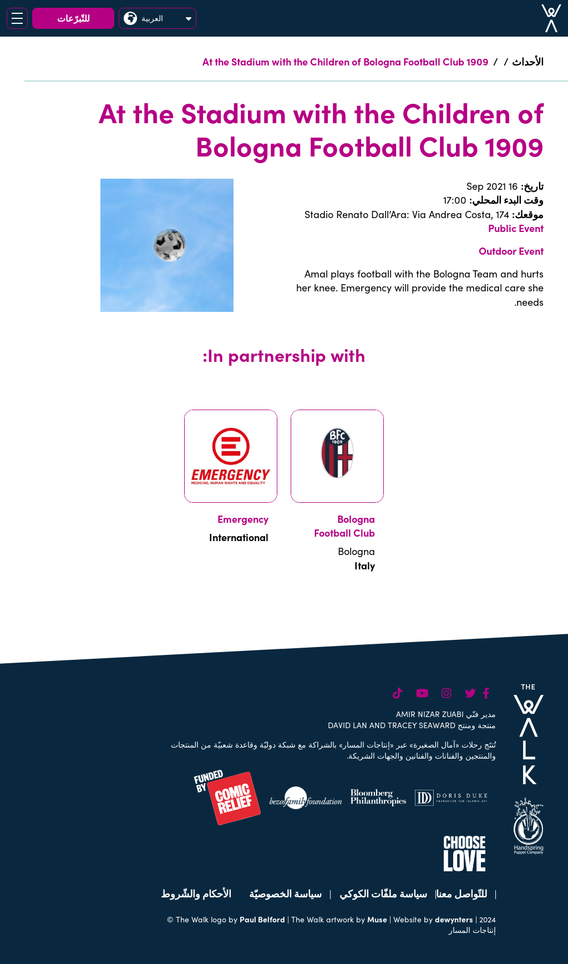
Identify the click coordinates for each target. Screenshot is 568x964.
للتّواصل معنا (461, 893)
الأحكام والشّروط (196, 893)
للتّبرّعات (73, 18)
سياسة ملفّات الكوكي (383, 893)
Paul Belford (262, 919)
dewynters (454, 919)
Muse (377, 919)
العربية (157, 18)
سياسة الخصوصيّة (285, 893)
